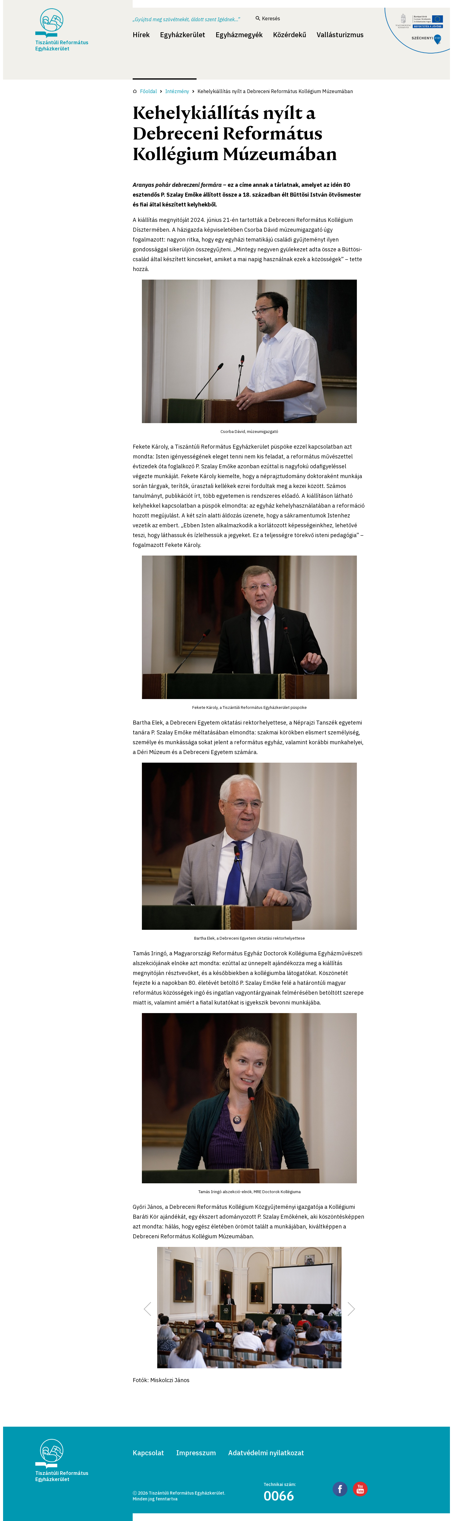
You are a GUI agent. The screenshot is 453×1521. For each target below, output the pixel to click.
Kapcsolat (148, 1452)
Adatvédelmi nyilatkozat (266, 1452)
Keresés (268, 18)
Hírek (141, 34)
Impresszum (196, 1452)
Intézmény (177, 91)
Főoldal (145, 91)
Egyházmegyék (239, 34)
